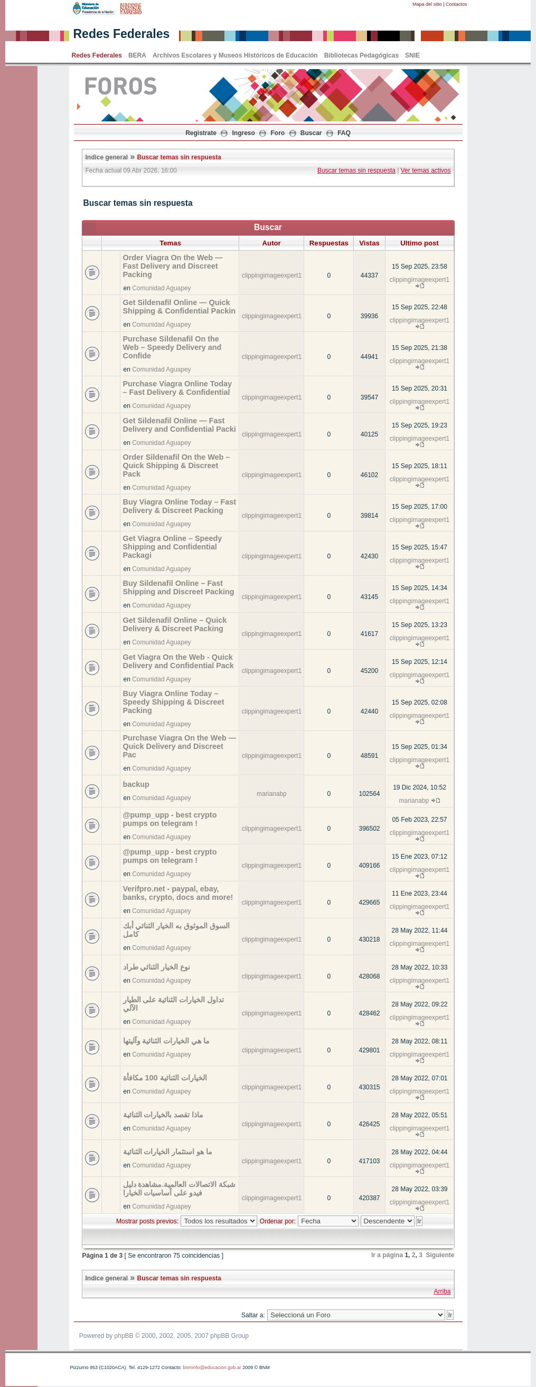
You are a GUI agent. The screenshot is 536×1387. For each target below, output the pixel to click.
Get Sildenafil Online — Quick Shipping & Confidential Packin (179, 306)
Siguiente (440, 1255)
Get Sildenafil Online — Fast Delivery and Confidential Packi (179, 424)
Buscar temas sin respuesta (179, 157)
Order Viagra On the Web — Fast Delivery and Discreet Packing (173, 266)
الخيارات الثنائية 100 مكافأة (165, 1078)
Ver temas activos (426, 170)
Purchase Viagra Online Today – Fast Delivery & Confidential (177, 387)
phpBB (124, 1336)
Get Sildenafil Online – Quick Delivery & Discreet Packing (175, 624)
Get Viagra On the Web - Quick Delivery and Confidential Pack (178, 661)
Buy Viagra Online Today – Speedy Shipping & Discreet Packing (173, 702)
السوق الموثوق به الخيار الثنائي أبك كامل (176, 930)
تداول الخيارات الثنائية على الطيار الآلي (173, 1003)
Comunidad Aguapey (161, 288)
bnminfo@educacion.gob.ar (212, 1367)
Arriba (442, 1291)
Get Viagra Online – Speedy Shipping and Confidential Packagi (172, 546)
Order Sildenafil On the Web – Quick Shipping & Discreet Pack (176, 465)
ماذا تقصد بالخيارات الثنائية (163, 1114)
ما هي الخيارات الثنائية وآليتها (166, 1041)
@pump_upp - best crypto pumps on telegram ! (170, 819)
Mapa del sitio (427, 4)
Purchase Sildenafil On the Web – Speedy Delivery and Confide (172, 347)
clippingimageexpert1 (272, 275)
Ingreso (243, 133)
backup (136, 784)
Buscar (311, 133)
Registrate (201, 133)
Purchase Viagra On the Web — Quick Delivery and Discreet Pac (180, 746)
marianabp (272, 793)
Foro (278, 133)
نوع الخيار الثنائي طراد (157, 967)
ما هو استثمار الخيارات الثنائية (168, 1151)
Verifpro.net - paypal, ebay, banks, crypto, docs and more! (178, 893)
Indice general (107, 157)
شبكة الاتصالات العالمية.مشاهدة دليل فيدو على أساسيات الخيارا (179, 1188)
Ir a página (387, 1255)
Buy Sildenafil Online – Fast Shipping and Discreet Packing (178, 587)
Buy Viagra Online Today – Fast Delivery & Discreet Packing (180, 506)
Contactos (456, 4)
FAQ (344, 133)
